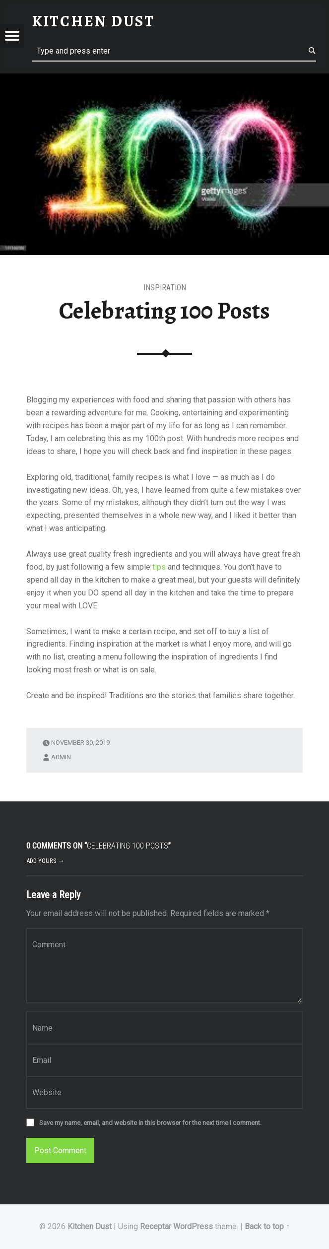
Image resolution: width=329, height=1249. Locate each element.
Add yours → (45, 860)
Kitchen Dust (89, 1226)
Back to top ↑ (267, 1226)
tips (159, 567)
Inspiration (164, 287)
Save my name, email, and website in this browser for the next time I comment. (150, 1122)
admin (61, 757)
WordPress (193, 1226)
